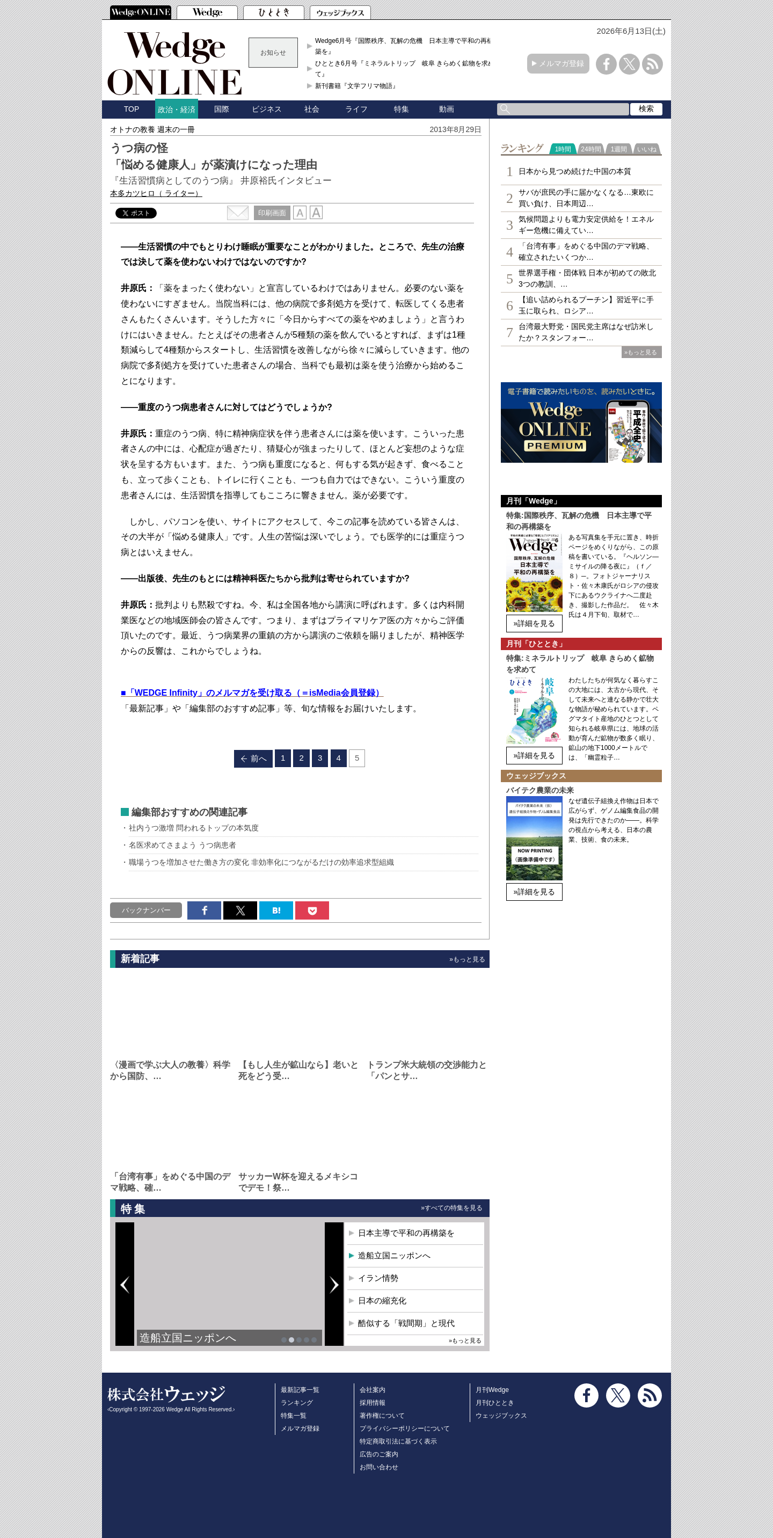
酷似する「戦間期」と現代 (406, 1323)
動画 (446, 109)
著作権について (382, 1415)
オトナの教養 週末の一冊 (152, 129)
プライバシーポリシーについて (405, 1428)
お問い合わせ (379, 1467)
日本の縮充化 (382, 1300)
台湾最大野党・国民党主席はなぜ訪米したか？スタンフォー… (586, 332)
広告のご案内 (379, 1454)
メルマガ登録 (561, 63)
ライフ (356, 109)
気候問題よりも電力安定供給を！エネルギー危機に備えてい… (586, 225)
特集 (401, 109)
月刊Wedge (492, 1390)
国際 (221, 109)
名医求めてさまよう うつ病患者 (182, 845)
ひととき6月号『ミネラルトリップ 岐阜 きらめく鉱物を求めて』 (404, 69)
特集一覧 (294, 1415)
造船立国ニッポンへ (188, 1338)
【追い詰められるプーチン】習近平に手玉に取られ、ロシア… (586, 305)
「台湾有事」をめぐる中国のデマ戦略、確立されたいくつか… (586, 251)
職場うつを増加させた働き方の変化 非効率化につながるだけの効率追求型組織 (261, 862)
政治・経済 (176, 109)
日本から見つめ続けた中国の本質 (575, 171)
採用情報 (372, 1402)
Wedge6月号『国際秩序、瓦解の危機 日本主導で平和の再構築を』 (404, 46)
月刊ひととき (495, 1402)
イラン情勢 (378, 1277)
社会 (311, 109)
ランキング (297, 1402)
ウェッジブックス (501, 1415)
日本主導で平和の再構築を (406, 1232)
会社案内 (372, 1390)
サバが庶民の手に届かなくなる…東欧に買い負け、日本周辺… (586, 198)
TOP (132, 109)
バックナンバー (146, 910)
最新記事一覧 (300, 1390)
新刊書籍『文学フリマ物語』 (357, 86)
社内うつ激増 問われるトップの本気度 (194, 827)
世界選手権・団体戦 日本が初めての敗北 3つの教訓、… (587, 278)
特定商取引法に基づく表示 (398, 1441)
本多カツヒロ (156, 193)
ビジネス (267, 109)
